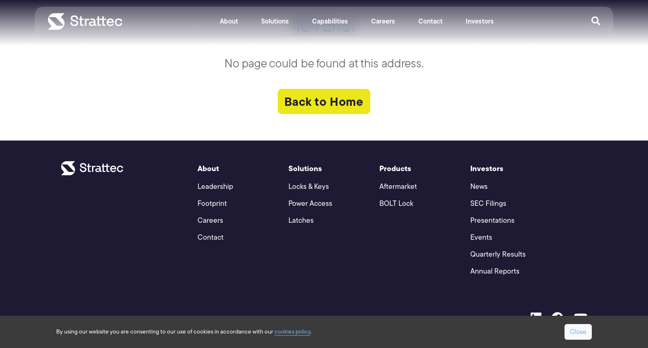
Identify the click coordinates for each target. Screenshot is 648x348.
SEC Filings (488, 203)
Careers (383, 21)
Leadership (215, 186)
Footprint (212, 203)
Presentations (492, 220)
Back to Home (324, 101)
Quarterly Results (498, 254)
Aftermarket (398, 186)
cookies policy (292, 331)
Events (481, 237)
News (479, 186)
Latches (301, 220)
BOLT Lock (396, 203)
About (229, 21)
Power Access (310, 203)
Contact (430, 21)
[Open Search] (595, 21)
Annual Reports (494, 271)
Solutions (275, 21)
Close (578, 331)
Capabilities (330, 21)
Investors (480, 21)
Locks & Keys (308, 186)
